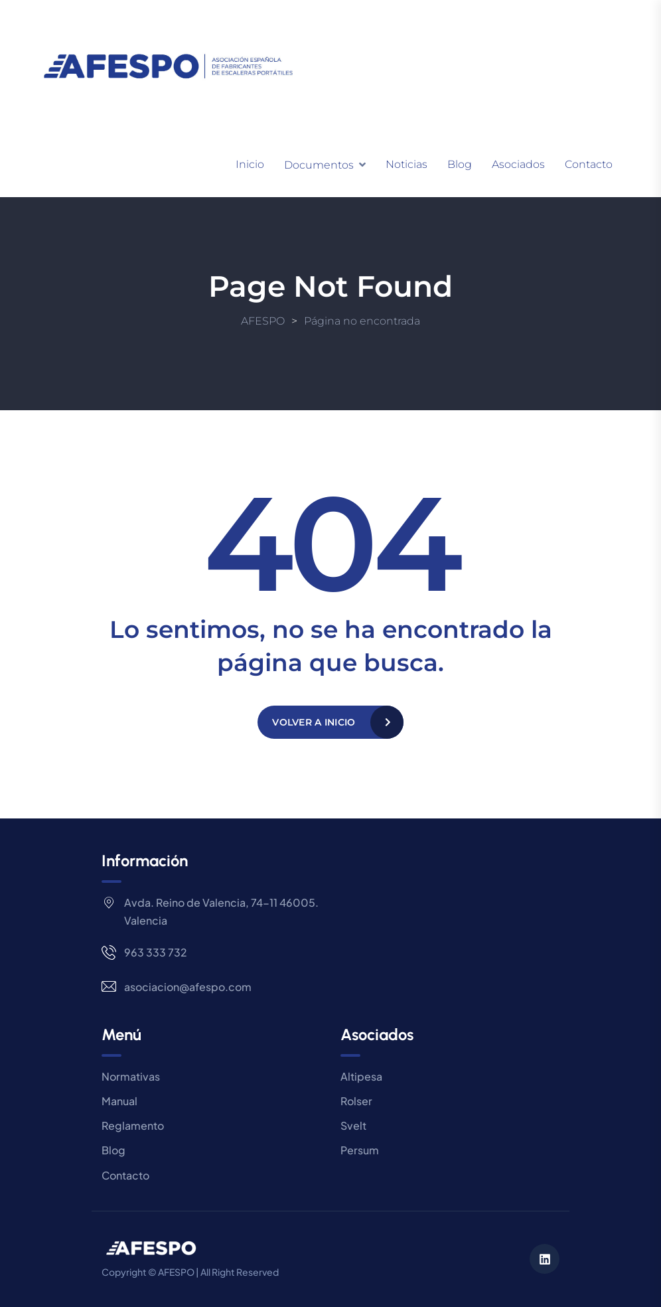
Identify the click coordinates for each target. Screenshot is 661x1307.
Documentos (319, 165)
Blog (459, 164)
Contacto (589, 164)
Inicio (250, 164)
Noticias (406, 164)
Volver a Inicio (313, 722)
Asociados (518, 164)
